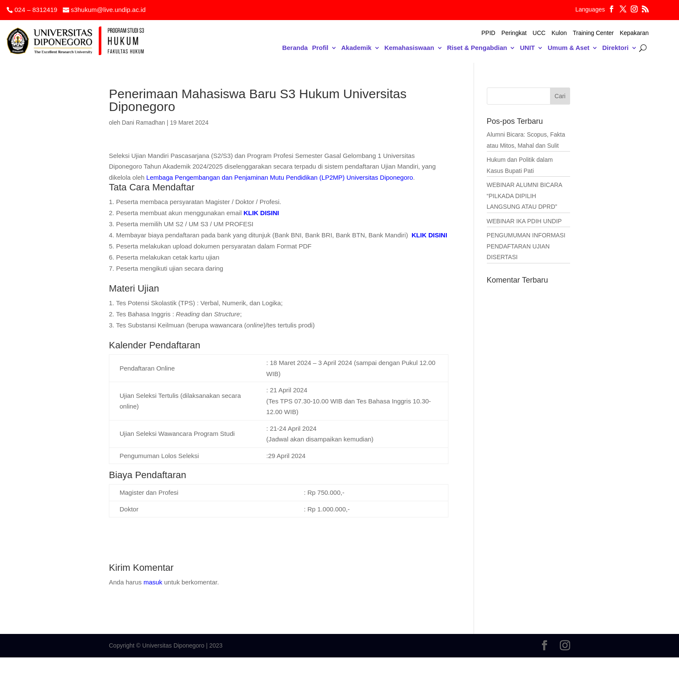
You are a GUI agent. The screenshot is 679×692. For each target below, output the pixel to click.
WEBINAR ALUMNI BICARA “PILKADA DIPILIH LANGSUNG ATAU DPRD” (524, 195)
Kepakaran (634, 33)
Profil (320, 48)
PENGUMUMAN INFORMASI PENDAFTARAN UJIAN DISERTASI (526, 246)
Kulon (559, 33)
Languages (590, 9)
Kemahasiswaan (409, 48)
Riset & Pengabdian (477, 48)
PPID (488, 33)
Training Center (593, 33)
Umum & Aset (568, 48)
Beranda (295, 48)
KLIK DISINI (261, 212)
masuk (152, 582)
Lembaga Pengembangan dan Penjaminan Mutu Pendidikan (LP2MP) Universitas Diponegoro (279, 177)
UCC (539, 33)
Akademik (356, 48)
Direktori (615, 48)
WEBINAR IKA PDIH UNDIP (524, 221)
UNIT (527, 48)
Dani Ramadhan (143, 122)
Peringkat (514, 33)
